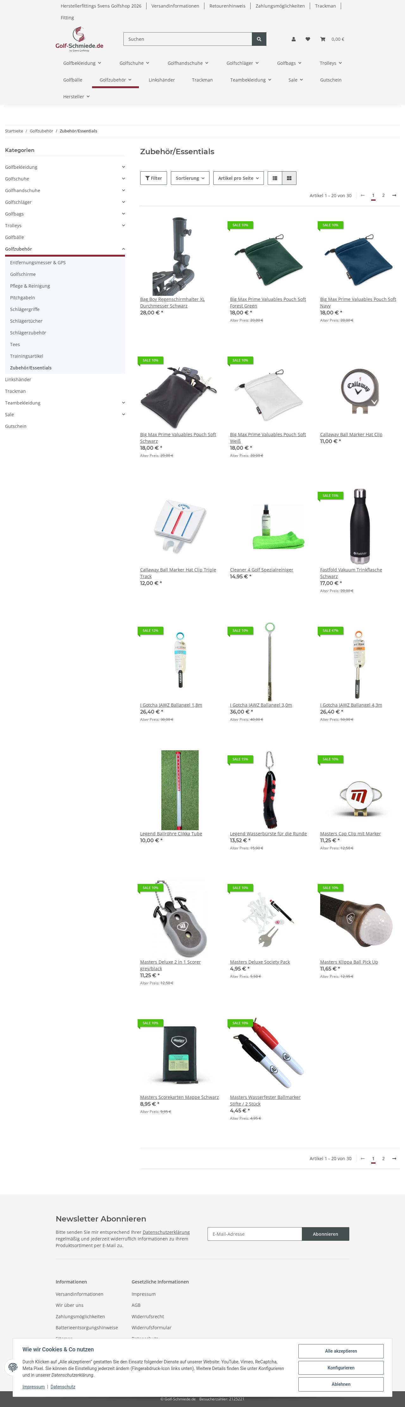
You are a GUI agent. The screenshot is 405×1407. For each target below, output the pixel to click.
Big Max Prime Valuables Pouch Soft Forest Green (268, 302)
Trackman (325, 6)
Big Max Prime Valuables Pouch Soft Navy (358, 302)
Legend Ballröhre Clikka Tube (171, 834)
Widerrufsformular (151, 1328)
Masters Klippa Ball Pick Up (349, 962)
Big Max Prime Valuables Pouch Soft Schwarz (178, 437)
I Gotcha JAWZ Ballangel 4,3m (351, 705)
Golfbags (14, 214)
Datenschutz (145, 1339)
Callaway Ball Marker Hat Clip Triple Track (178, 573)
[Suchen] (187, 39)
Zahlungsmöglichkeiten (280, 6)
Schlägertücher (26, 321)
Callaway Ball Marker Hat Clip (351, 434)
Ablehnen (340, 1384)
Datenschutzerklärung (166, 1232)
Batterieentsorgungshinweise (87, 1328)
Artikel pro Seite (235, 178)
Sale (9, 414)
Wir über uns (70, 1305)
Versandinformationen (175, 6)
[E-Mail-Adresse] (255, 1234)
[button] (294, 39)
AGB (136, 1305)
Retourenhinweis (227, 6)
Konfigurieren (340, 1368)
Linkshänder (18, 379)
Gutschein (16, 426)
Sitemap (64, 1339)
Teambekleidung (22, 403)
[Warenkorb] (332, 39)
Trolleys (13, 225)
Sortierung (187, 178)
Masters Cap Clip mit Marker (350, 834)
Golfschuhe (17, 179)
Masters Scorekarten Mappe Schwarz (179, 1097)
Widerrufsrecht (148, 1316)
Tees (15, 344)
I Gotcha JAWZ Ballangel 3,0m (261, 705)
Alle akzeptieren (340, 1351)
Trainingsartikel (26, 356)
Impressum (144, 1294)
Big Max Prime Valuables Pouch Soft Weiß (268, 437)
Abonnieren (325, 1234)
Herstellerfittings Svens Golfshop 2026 (101, 6)
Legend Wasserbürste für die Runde (268, 834)
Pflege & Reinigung (30, 286)
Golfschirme (23, 274)
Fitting (67, 18)
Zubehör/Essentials (31, 368)
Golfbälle (14, 237)
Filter (153, 178)
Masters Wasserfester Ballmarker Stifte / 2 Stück (265, 1100)
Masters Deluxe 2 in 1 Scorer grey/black (170, 965)
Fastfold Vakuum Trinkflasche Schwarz (351, 573)
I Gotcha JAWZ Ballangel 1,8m (171, 705)
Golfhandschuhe (22, 190)
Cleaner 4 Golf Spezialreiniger (261, 570)
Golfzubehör (18, 249)
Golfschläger (18, 202)
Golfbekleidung (21, 167)
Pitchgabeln (22, 298)
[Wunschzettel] (308, 39)
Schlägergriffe (25, 309)
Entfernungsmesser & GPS (38, 262)
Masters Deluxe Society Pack (260, 962)
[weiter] (394, 195)
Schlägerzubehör (28, 333)
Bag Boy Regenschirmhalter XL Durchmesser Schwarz (172, 302)
